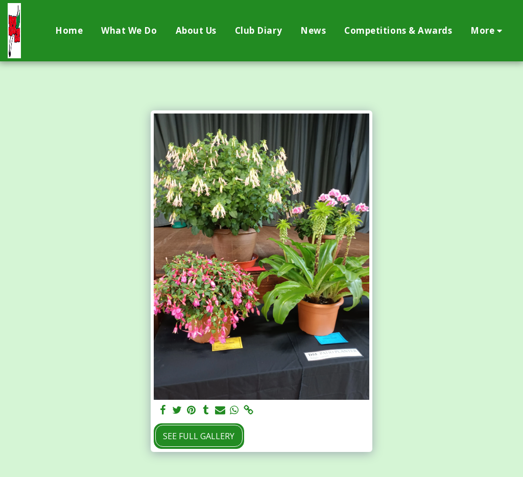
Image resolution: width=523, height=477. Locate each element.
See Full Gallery (198, 436)
